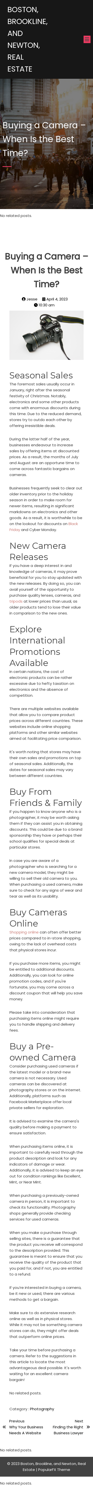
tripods (16, 601)
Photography (42, 1408)
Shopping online (24, 932)
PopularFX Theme (54, 1469)
